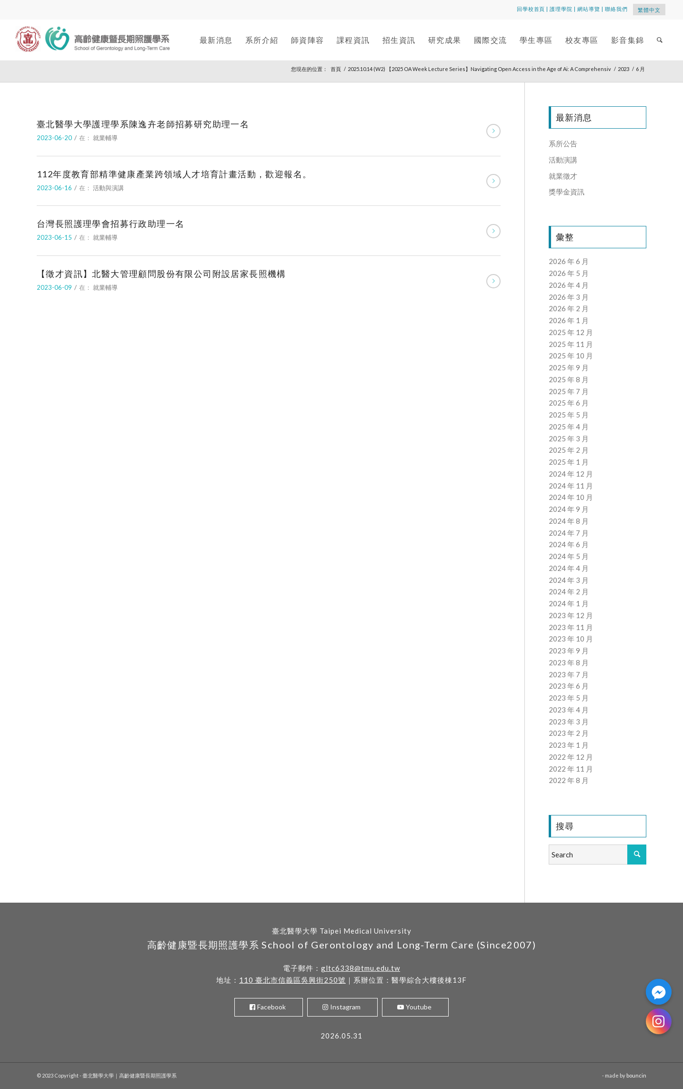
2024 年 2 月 (569, 591)
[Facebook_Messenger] (659, 992)
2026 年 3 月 (569, 297)
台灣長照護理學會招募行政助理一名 (110, 223)
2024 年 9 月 (569, 509)
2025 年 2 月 (569, 450)
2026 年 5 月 (569, 273)
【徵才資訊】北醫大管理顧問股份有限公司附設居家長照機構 (161, 273)
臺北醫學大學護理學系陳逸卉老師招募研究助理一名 (143, 124)
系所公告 (563, 143)
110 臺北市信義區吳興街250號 (292, 980)
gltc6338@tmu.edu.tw (360, 968)
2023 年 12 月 (571, 615)
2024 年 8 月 (569, 521)
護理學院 (561, 9)
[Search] (660, 40)
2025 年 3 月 (569, 438)
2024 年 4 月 (569, 568)
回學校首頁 (531, 9)
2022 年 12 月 (571, 757)
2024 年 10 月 (571, 497)
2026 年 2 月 (569, 308)
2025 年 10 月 (571, 355)
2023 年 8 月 (569, 662)
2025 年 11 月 (571, 344)
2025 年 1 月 (569, 462)
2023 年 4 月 (569, 709)
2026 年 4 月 (569, 285)
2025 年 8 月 (569, 379)
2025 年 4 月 (569, 426)
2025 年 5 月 (569, 414)
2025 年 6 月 (569, 402)
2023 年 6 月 (569, 686)
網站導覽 (588, 9)
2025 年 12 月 (571, 332)
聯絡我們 (616, 9)
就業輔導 (105, 138)
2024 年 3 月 (569, 580)
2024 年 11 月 (571, 485)
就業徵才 (563, 176)
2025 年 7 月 (569, 391)
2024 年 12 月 (571, 473)
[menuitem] (216, 40)
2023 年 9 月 (569, 650)
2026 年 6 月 (569, 261)
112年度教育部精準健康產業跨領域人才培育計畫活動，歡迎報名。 (174, 174)
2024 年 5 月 (569, 556)
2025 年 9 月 (569, 367)
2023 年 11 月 (571, 627)
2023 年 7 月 (569, 674)
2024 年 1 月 (569, 603)
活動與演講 (108, 188)
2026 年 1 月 (569, 320)
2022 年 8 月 (569, 780)
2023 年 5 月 (569, 697)
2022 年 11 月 (571, 768)
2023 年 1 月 (569, 745)
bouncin (636, 1075)
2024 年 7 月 (569, 533)
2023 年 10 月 (571, 638)
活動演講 (563, 159)
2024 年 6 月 (569, 544)
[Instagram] (659, 1021)
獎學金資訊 (566, 191)
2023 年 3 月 (569, 721)
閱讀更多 (493, 131)
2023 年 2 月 (569, 733)
